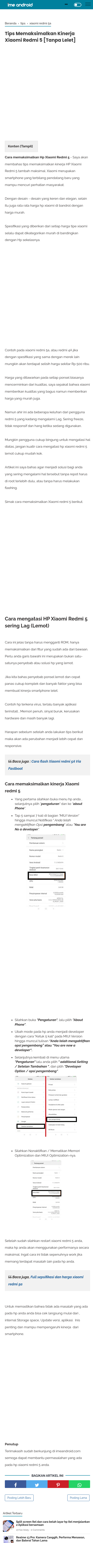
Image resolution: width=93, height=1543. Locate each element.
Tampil (26, 146)
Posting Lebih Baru (19, 1497)
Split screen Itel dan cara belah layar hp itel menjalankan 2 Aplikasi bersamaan (53, 1523)
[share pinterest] (58, 1484)
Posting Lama (78, 1497)
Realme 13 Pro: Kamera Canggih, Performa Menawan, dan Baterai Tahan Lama (50, 1539)
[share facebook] (15, 1484)
